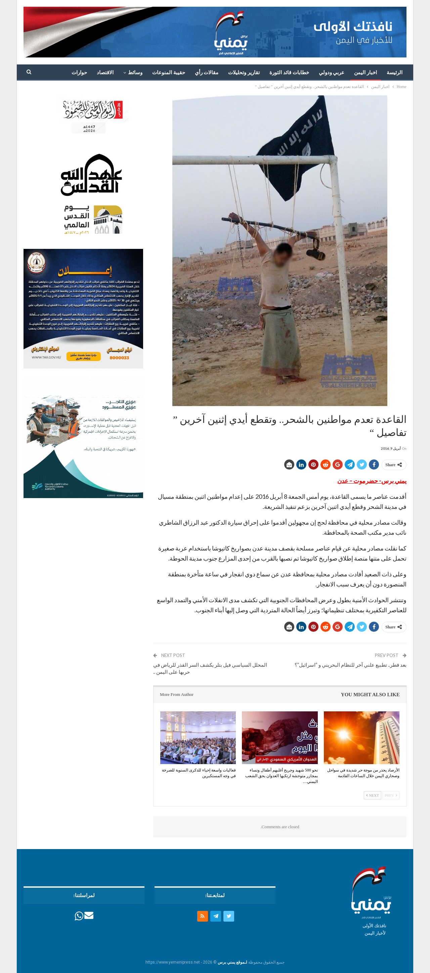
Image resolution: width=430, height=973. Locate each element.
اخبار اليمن (365, 72)
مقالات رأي (207, 72)
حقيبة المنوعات (168, 72)
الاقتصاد (105, 72)
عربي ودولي (332, 72)
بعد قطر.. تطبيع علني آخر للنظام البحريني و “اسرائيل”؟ (350, 665)
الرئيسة (394, 72)
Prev (391, 795)
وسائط (135, 72)
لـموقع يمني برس (232, 962)
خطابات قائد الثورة (289, 72)
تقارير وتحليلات (244, 72)
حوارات (79, 72)
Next (372, 795)
